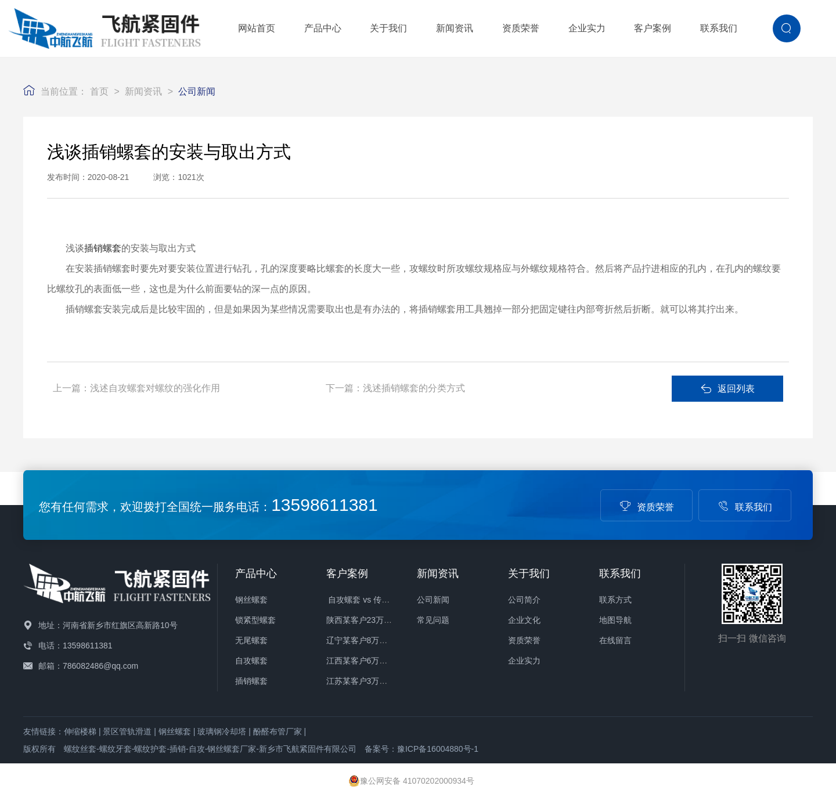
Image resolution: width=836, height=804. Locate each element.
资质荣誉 (520, 28)
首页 (99, 91)
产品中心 (322, 28)
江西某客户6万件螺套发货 (373, 660)
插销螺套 (102, 248)
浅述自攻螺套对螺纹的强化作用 (155, 388)
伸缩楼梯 (80, 731)
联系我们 (718, 28)
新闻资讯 (454, 28)
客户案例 (652, 28)
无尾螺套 (251, 640)
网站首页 (256, 28)
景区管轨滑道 (127, 731)
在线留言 (615, 640)
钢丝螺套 (251, 599)
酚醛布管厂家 (277, 731)
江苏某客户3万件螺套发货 (373, 681)
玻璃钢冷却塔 (221, 731)
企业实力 (587, 28)
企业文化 (524, 620)
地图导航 (615, 620)
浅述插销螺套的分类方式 (414, 388)
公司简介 (524, 599)
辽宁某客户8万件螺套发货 (373, 640)
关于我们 (388, 28)
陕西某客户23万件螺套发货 (375, 620)
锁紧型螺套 (255, 620)
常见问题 (433, 620)
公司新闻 (196, 91)
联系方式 (615, 599)
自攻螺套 (251, 660)
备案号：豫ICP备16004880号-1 (421, 748)
